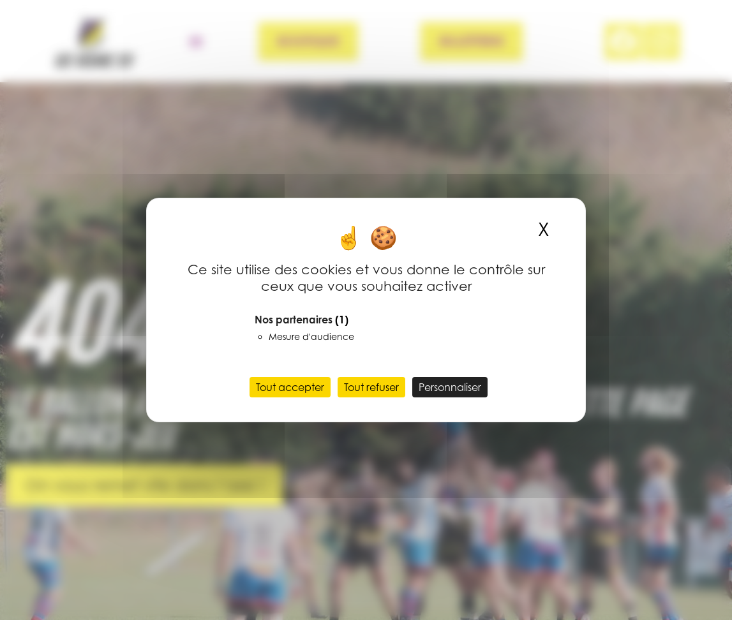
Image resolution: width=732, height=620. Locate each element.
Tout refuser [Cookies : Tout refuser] (371, 387)
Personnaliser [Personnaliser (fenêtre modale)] (450, 387)
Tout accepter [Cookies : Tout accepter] (290, 387)
